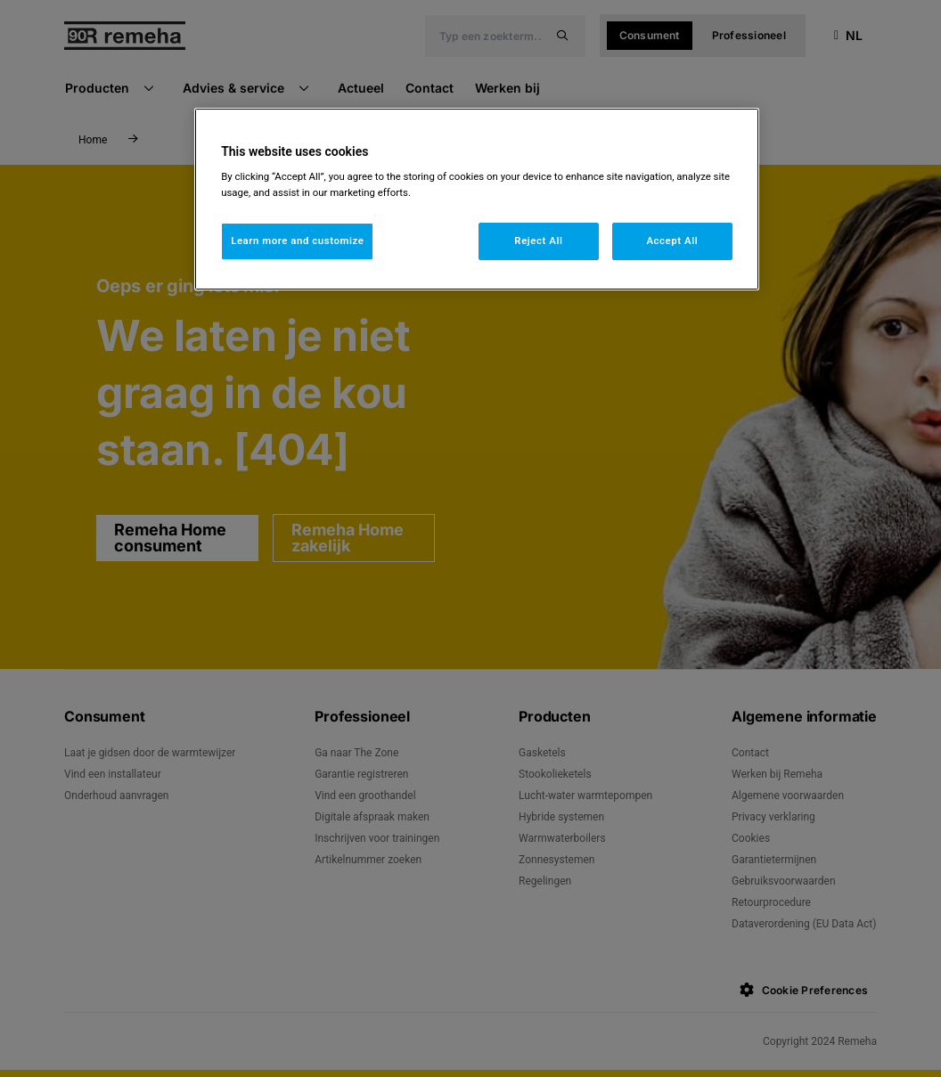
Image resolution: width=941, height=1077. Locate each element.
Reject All (538, 240)
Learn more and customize (297, 240)
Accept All (672, 240)
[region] (476, 199)
